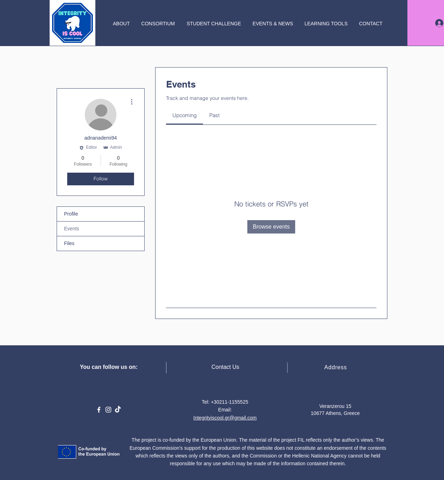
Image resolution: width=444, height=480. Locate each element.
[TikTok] (118, 410)
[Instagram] (108, 410)
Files (69, 243)
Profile (71, 214)
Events (71, 228)
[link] (184, 115)
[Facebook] (99, 410)
